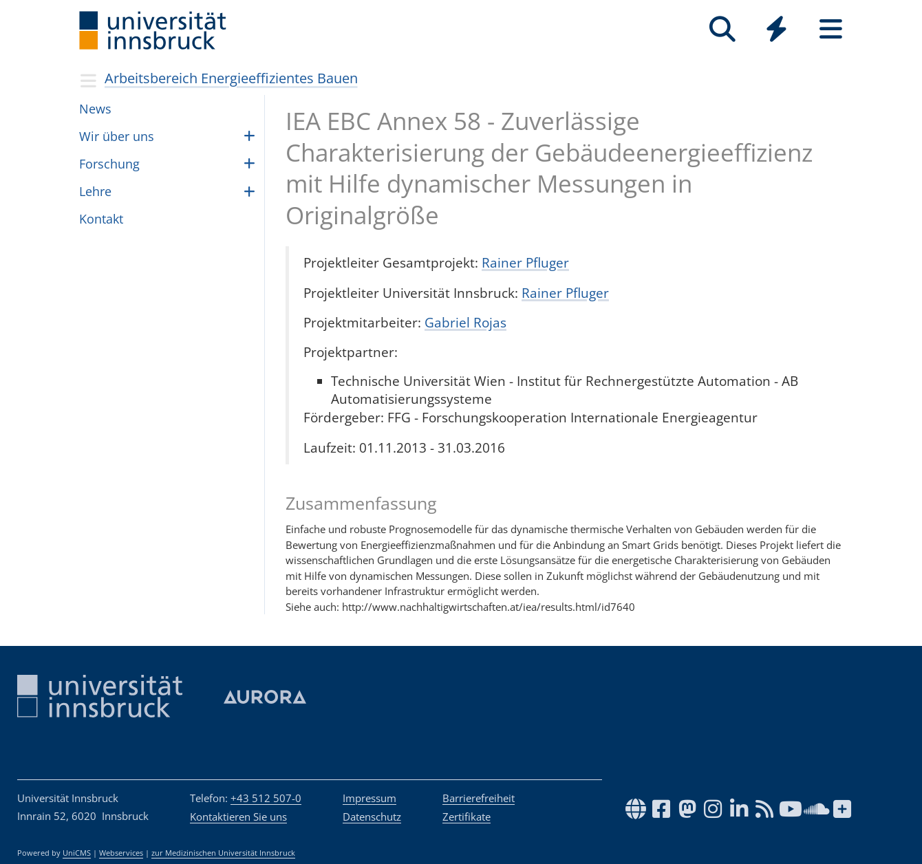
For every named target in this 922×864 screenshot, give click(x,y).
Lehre (95, 191)
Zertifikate (466, 816)
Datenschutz (372, 816)
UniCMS (77, 853)
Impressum (369, 798)
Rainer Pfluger (525, 262)
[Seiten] (831, 29)
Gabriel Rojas (465, 322)
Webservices (121, 853)
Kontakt (101, 218)
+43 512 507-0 (266, 798)
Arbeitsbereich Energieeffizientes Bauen (231, 78)
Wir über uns (116, 136)
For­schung (109, 163)
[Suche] (722, 29)
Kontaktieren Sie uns (238, 816)
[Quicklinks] (776, 29)
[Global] (776, 31)
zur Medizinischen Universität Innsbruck (223, 853)
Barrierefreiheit (478, 798)
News (95, 108)
